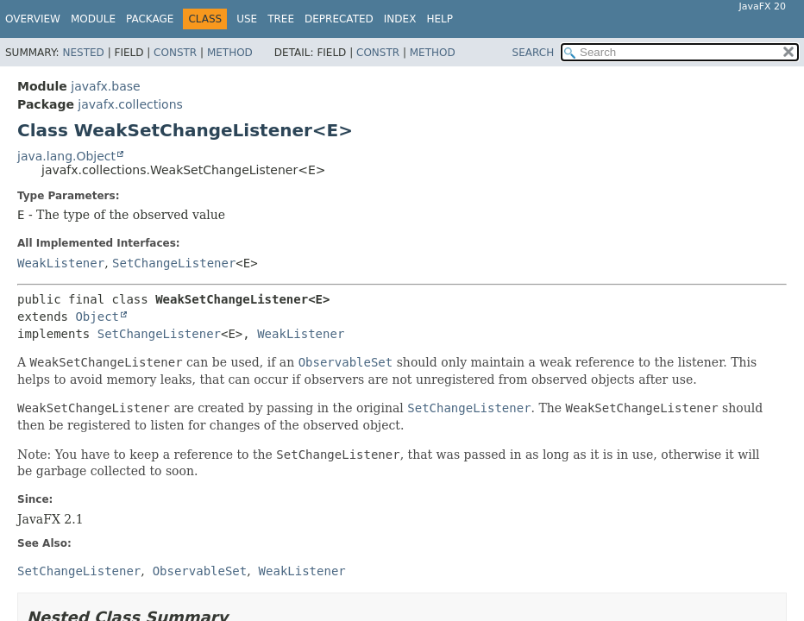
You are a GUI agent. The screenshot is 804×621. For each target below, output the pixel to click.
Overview (32, 19)
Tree (280, 19)
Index (400, 19)
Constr (175, 53)
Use (246, 19)
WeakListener (60, 263)
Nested (83, 53)
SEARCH (533, 53)
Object (97, 316)
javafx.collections (130, 104)
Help (439, 19)
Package (149, 19)
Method (230, 53)
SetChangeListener (174, 263)
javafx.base (105, 86)
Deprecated (339, 19)
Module (93, 19)
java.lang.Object (66, 156)
